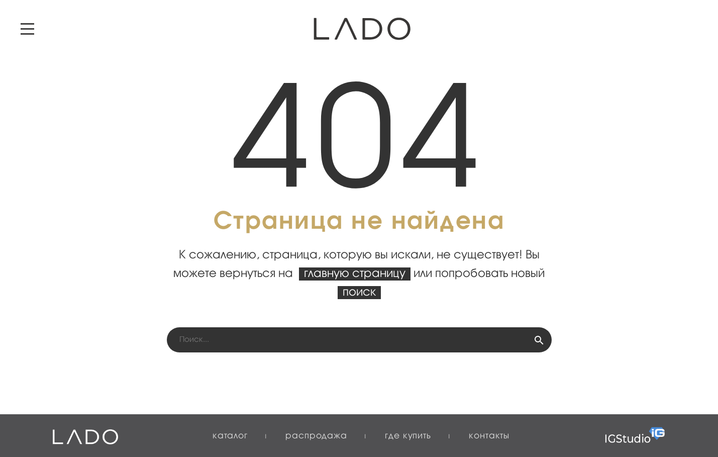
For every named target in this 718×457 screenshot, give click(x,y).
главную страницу (354, 274)
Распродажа (316, 436)
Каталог (230, 436)
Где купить (408, 436)
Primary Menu (27, 29)
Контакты (489, 436)
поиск (359, 292)
